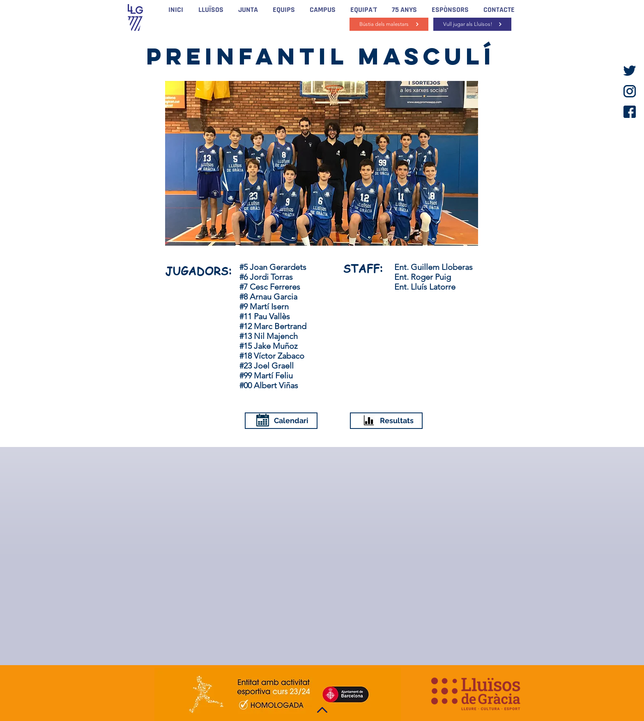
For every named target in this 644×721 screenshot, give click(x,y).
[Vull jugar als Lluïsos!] (472, 24)
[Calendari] (281, 420)
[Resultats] (386, 420)
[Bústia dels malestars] (389, 24)
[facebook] (629, 112)
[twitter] (629, 70)
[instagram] (629, 91)
